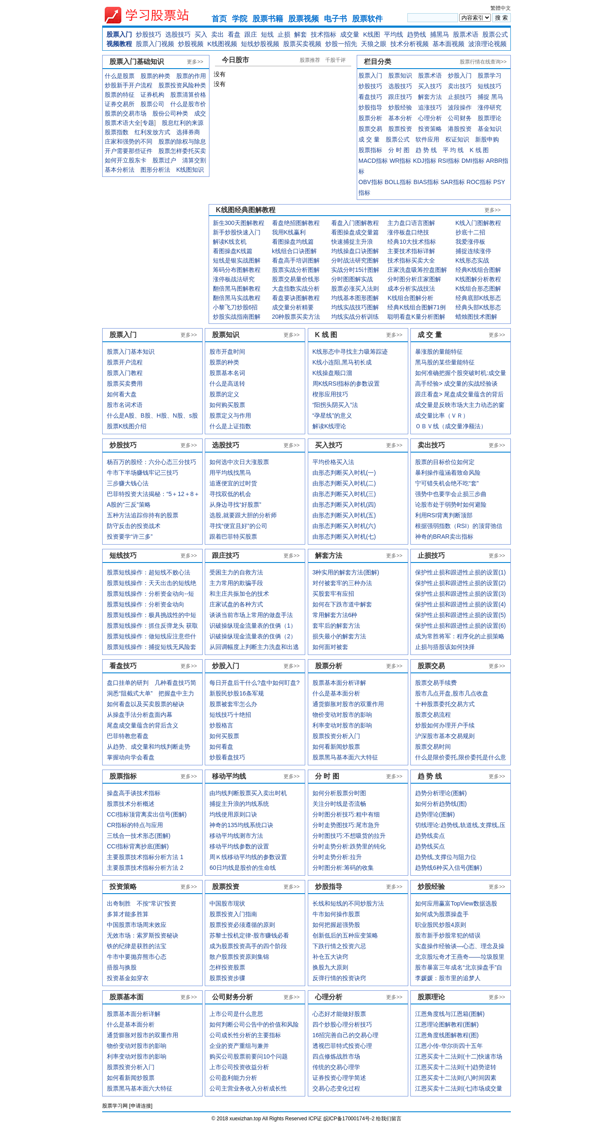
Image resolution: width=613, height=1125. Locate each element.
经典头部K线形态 (478, 307)
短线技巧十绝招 (230, 714)
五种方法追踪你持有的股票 (142, 515)
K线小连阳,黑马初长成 (342, 362)
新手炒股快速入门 (237, 232)
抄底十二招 (470, 232)
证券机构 (152, 94)
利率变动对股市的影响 (136, 1056)
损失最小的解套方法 (339, 636)
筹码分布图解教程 (237, 269)
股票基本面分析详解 (133, 1013)
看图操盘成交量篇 (355, 232)
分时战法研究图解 (355, 260)
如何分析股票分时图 (339, 793)
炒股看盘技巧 (227, 757)
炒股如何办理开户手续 (445, 725)
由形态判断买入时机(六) (344, 525)
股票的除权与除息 (182, 141)
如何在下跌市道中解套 (342, 604)
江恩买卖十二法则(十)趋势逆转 (455, 1067)
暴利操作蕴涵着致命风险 (448, 472)
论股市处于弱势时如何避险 (451, 504)
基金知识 (489, 128)
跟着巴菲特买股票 (233, 536)
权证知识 (457, 139)
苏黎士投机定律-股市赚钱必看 (249, 935)
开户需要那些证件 (128, 150)
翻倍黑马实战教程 (237, 297)
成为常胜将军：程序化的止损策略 (459, 636)
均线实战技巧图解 (355, 307)
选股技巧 (178, 34)
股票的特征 (120, 94)
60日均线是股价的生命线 (242, 867)
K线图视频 (222, 43)
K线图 (371, 34)
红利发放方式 (152, 132)
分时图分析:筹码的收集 (343, 867)
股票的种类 (155, 75)
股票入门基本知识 (131, 351)
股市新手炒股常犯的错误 (448, 935)
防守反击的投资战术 (133, 525)
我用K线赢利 (289, 232)
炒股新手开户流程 (128, 85)
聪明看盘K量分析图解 (416, 316)
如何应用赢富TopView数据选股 (456, 903)
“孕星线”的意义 (332, 415)
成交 (200, 113)
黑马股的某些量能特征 (445, 362)
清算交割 (194, 160)
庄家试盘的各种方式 (236, 604)
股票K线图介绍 (126, 426)
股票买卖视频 (302, 43)
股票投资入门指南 (233, 914)
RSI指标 (449, 160)
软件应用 (427, 139)
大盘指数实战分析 (296, 288)
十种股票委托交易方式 (445, 704)
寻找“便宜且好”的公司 (238, 525)
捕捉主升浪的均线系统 (239, 803)
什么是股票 (120, 75)
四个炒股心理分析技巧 (342, 1024)
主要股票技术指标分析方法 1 (145, 857)
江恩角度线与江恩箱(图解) (449, 1013)
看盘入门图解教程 (355, 222)
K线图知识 (190, 169)
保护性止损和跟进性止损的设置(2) (460, 583)
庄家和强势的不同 (128, 141)
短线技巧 (489, 86)
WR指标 (400, 160)
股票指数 (117, 132)
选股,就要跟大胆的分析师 (243, 515)
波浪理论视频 (487, 43)
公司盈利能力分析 (233, 1077)
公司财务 (460, 118)
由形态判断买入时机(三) (344, 493)
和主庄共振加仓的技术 (239, 593)
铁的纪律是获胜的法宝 (136, 946)
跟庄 (250, 34)
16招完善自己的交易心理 (345, 1035)
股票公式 (495, 34)
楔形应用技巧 (330, 394)
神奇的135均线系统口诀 (241, 825)
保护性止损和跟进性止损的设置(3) (460, 593)
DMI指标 (472, 160)
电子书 (335, 18)
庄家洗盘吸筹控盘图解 (417, 269)
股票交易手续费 (436, 682)
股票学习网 (115, 1106)
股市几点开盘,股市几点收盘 (451, 693)
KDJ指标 (424, 160)
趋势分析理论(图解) (441, 793)
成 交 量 (369, 139)
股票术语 (465, 34)
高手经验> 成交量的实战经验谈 (456, 383)
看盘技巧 (370, 96)
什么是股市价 (188, 104)
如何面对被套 (330, 646)
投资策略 (430, 128)
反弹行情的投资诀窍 (339, 978)
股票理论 (489, 118)
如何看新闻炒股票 (131, 1077)
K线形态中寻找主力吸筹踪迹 (350, 351)
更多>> (195, 62)
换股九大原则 (330, 967)
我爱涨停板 (470, 241)
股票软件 (367, 18)
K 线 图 (479, 150)
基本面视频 (448, 43)
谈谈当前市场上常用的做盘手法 (251, 615)
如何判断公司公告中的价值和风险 (254, 1024)
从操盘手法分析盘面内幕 (139, 714)
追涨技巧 (430, 107)
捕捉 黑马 (490, 96)
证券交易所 (120, 104)
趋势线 (416, 34)
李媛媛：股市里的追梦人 (448, 978)
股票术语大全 (122, 122)
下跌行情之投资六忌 (339, 946)
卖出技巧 (460, 86)
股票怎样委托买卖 (182, 150)
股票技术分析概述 (131, 803)
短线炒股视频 (260, 43)
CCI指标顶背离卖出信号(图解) (146, 814)
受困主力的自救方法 (236, 572)
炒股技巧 (148, 34)
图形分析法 (155, 169)
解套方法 (430, 96)
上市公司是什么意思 (236, 1013)
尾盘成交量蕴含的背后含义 (142, 725)
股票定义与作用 (230, 415)
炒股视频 (190, 43)
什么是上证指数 (230, 426)
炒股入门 (460, 75)
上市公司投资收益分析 (239, 1067)
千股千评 (335, 60)
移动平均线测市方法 (236, 835)
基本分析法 (120, 169)
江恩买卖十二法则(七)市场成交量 (458, 1088)
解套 (300, 34)
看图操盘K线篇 (232, 251)
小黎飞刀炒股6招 (235, 307)
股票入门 (119, 34)
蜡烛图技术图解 (476, 316)
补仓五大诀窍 (330, 956)
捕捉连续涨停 (473, 251)
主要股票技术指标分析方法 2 (145, 867)
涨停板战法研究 (234, 279)
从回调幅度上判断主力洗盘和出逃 (254, 646)
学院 (239, 18)
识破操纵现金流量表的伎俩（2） (252, 636)
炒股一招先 (341, 43)
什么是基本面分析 (131, 1024)
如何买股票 (224, 736)
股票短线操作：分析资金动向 (145, 604)
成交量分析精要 (293, 307)
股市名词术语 (125, 404)
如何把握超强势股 (336, 924)
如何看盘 (221, 746)
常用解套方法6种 (335, 615)
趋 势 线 (426, 150)
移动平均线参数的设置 (239, 846)
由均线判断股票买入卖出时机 (248, 793)
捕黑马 (439, 34)
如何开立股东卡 (125, 160)
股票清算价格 (188, 94)
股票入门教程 (125, 372)
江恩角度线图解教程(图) (446, 1035)
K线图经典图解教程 (245, 209)
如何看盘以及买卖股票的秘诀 (145, 704)
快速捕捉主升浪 (352, 241)
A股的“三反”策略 (129, 504)
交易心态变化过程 (336, 1088)
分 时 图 (399, 150)
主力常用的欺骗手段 (236, 583)
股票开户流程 (125, 362)
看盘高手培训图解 (296, 260)
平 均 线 (453, 150)
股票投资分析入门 (131, 1067)
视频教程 (119, 43)
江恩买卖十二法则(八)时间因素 (455, 1077)
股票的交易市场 (125, 113)
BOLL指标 (398, 182)
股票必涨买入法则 (355, 288)
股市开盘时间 (227, 351)
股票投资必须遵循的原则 (242, 924)
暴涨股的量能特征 (439, 351)
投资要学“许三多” (129, 536)
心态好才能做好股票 (339, 1013)
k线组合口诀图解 (294, 251)
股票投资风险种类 (182, 85)
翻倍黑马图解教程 (237, 288)
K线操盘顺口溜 (332, 372)
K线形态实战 (472, 260)
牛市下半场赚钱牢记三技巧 (142, 472)
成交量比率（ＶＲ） (442, 415)
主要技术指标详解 (411, 251)
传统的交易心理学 (336, 1067)
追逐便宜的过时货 (233, 483)
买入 (201, 34)
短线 (267, 34)
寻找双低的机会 (230, 493)
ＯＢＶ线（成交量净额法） (451, 426)
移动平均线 (229, 776)
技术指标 (323, 34)
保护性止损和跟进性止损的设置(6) (460, 625)
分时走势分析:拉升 (337, 857)
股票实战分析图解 (296, 269)
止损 (284, 34)
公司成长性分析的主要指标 (245, 1035)
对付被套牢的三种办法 (342, 583)
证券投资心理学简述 (339, 1077)
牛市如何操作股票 (336, 914)
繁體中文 (500, 8)
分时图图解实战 (352, 279)
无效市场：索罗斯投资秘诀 (142, 935)
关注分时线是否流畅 (339, 803)
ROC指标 (479, 182)
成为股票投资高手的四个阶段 (248, 946)
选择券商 (188, 132)
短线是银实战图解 (237, 260)
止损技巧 (460, 96)
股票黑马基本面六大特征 (139, 1088)
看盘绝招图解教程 (296, 222)
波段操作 (460, 107)
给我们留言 (388, 1119)
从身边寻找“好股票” (235, 504)
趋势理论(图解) (435, 814)
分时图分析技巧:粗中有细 (346, 814)
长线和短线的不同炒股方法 (348, 903)
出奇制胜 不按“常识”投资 (141, 903)
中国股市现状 (227, 903)
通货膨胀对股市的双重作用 (142, 1035)
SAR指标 (453, 182)
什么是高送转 (227, 383)
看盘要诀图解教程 (296, 297)
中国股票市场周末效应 (136, 924)
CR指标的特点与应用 (135, 825)
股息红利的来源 (182, 122)
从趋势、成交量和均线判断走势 (148, 746)
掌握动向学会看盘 (131, 757)
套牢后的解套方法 (336, 625)
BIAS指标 (426, 182)
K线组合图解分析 (410, 297)
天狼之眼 (374, 43)
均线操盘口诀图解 (355, 251)
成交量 (349, 34)
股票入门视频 (155, 43)
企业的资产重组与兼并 (239, 1045)
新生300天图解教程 (238, 222)
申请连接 (141, 1106)
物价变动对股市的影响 (136, 1045)
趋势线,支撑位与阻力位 (445, 857)
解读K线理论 (329, 426)
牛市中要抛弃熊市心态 (136, 956)
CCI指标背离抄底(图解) (138, 846)
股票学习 (489, 75)
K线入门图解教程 (478, 222)
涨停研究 (489, 107)
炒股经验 (400, 107)
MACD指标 (373, 160)
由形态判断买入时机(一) (344, 472)
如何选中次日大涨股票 (239, 462)
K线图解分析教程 (478, 279)
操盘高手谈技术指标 (133, 793)
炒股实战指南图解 (237, 316)
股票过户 (164, 160)
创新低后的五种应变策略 (345, 935)
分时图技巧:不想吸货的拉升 (349, 835)
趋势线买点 (430, 846)
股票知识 (400, 75)
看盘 (234, 34)
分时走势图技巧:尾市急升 (346, 825)
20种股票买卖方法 (296, 316)
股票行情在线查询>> (483, 62)
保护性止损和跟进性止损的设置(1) (460, 572)
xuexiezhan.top (153, 15)
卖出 (217, 34)
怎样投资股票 (227, 967)
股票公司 (152, 104)
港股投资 (460, 128)
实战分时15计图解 (355, 269)
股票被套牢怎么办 (233, 704)
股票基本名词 (227, 372)
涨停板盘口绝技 (408, 232)
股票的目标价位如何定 (445, 462)
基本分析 (400, 118)
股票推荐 (310, 60)
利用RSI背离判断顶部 (444, 515)
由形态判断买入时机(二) (344, 483)
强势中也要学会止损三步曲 (451, 493)
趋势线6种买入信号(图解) (448, 867)
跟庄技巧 (400, 96)
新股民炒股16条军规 (236, 693)
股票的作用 (191, 75)
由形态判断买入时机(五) (344, 515)
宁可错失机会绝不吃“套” (446, 483)
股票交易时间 (433, 746)
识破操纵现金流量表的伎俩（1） (252, 625)
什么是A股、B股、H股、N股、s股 (152, 415)
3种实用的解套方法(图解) (345, 572)
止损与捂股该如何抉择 (445, 646)
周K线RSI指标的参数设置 (346, 383)
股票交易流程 (433, 714)
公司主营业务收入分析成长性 (248, 1088)
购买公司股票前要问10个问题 (248, 1056)
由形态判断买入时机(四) (344, 504)
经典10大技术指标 (411, 241)
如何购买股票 (227, 404)
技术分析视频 (409, 43)
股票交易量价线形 (296, 279)
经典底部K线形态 (478, 297)
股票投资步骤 (227, 978)
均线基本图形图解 (355, 297)
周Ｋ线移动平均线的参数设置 (248, 857)
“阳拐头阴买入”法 (335, 404)
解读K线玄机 (229, 241)
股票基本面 (126, 997)
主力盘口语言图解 (411, 222)
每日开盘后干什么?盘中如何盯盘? (254, 682)
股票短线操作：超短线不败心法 (148, 572)
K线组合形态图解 (478, 288)
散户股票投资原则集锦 (239, 956)
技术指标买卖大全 (411, 260)
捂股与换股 (122, 967)
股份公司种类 (170, 113)
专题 (148, 122)
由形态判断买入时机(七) (344, 536)
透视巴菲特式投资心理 (342, 1045)
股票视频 (303, 18)
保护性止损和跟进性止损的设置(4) (460, 604)
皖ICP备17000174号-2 (350, 1119)
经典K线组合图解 (478, 269)
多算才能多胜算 (128, 914)
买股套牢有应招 (333, 593)
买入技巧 (430, 86)
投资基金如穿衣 (128, 978)
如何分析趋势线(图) (441, 803)
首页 (219, 18)
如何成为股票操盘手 (442, 914)
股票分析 (370, 118)
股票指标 (370, 150)
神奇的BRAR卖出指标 (444, 536)
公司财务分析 (232, 997)
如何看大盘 (122, 394)
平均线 (393, 34)
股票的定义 (224, 394)
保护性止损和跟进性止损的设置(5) (460, 615)
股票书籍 (267, 18)
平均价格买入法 (333, 462)
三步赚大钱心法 (128, 483)
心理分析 (430, 118)
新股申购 (487, 139)
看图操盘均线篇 (293, 241)
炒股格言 (221, 725)
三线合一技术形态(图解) (138, 835)
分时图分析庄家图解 (414, 279)
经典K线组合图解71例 (416, 307)
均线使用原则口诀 (233, 814)
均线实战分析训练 (355, 316)
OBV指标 (370, 182)
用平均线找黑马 (230, 472)
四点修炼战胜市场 (336, 1056)
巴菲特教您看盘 (128, 736)
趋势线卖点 (430, 835)
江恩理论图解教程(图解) (446, 1024)
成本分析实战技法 (411, 288)
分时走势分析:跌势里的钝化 (349, 846)
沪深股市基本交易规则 (445, 736)
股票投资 (400, 128)
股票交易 (370, 128)
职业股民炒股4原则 (440, 924)
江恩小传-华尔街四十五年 (449, 1045)
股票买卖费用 (125, 383)
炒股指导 (370, 107)
